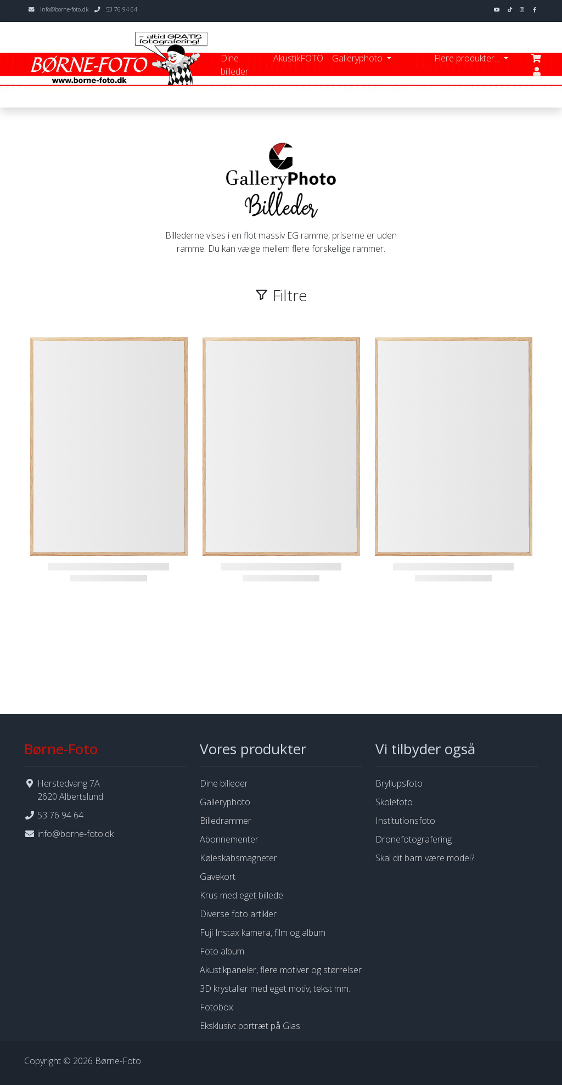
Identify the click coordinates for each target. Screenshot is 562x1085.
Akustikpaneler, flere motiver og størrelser (281, 970)
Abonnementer (229, 839)
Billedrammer (225, 821)
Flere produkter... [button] (468, 58)
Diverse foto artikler (238, 914)
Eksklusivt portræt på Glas (250, 1026)
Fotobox (216, 1007)
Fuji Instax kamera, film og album (262, 932)
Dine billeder (235, 64)
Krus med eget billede (241, 895)
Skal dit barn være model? (424, 858)
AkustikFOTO (298, 58)
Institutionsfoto (405, 821)
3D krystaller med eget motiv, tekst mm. (275, 988)
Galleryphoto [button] (358, 58)
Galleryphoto (225, 802)
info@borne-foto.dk (64, 9)
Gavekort (217, 877)
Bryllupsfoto (399, 783)
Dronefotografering (413, 839)
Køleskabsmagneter (238, 858)
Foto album (222, 951)
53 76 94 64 (121, 9)
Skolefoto (394, 802)
